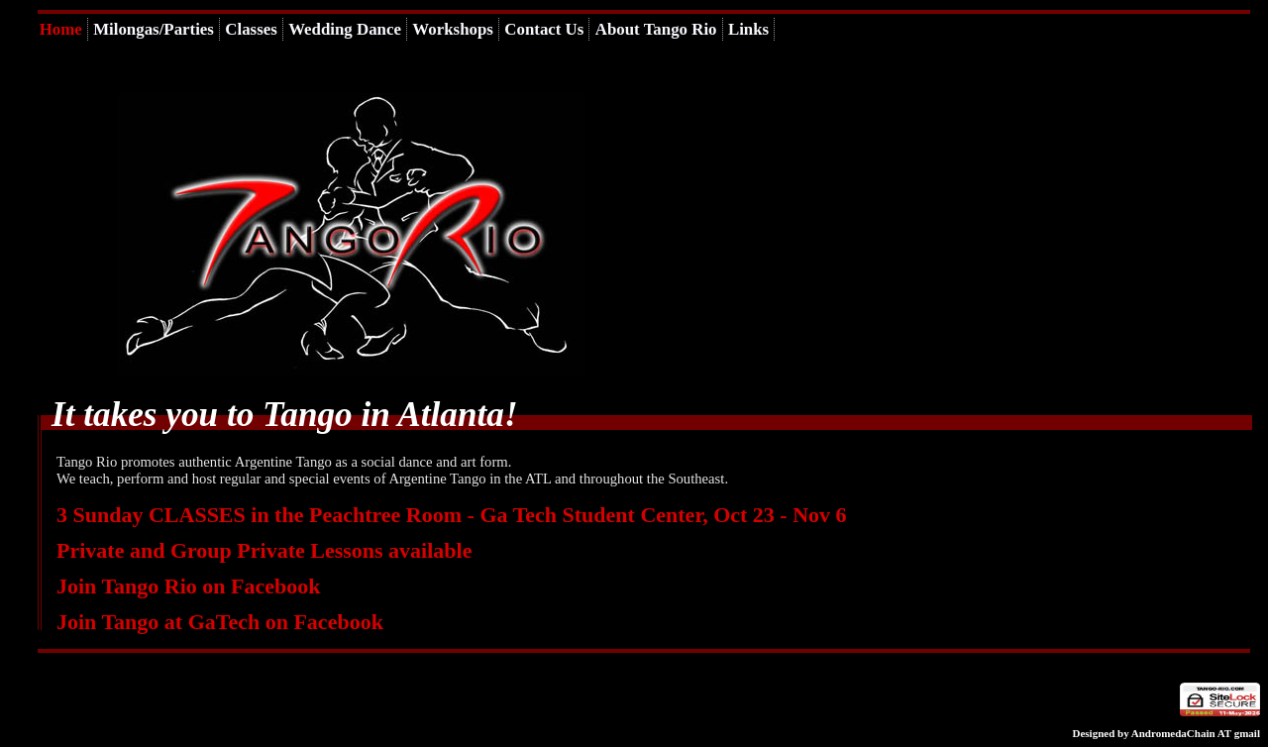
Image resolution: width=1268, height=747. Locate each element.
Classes (250, 29)
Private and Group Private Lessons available (264, 550)
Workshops (452, 29)
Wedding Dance (344, 29)
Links (748, 29)
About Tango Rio (656, 29)
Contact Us (543, 29)
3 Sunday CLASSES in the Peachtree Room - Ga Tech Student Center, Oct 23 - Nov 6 (451, 514)
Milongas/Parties (153, 29)
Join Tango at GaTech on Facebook (219, 621)
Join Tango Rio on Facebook (188, 586)
